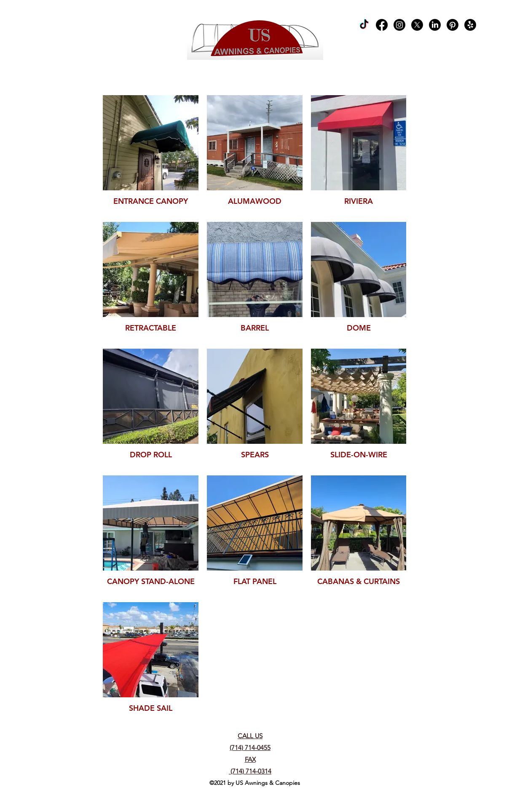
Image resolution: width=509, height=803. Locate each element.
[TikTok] (364, 25)
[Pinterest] (452, 25)
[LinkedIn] (435, 25)
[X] (417, 25)
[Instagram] (399, 25)
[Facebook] (382, 25)
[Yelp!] (470, 25)
